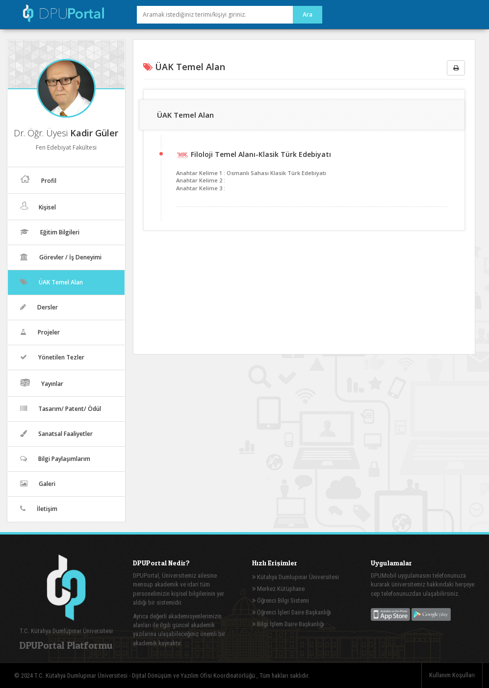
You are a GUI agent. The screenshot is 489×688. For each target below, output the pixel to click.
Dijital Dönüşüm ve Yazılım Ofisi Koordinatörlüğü (194, 675)
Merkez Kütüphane (278, 588)
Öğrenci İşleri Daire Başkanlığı (291, 612)
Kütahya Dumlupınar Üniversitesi (295, 577)
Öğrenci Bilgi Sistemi (280, 600)
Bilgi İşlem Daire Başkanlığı (288, 624)
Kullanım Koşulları (452, 675)
